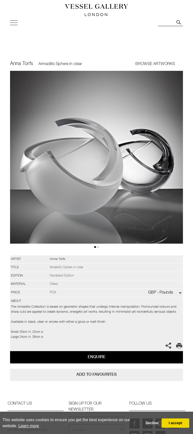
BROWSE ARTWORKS (155, 64)
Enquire (97, 356)
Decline (152, 423)
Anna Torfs (21, 64)
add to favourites (96, 374)
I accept (175, 423)
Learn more (28, 426)
